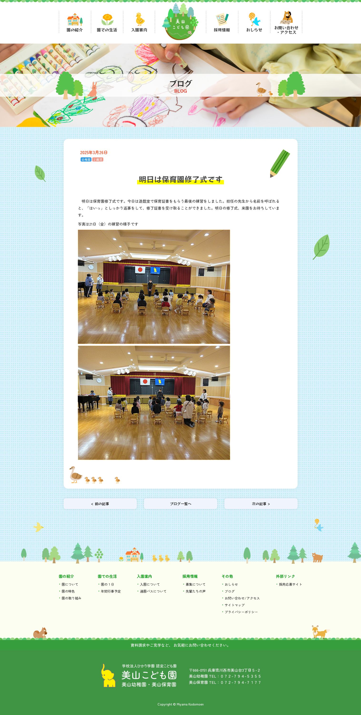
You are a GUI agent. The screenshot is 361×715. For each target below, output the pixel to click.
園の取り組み (72, 598)
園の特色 (68, 591)
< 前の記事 (100, 503)
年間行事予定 (111, 591)
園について (70, 584)
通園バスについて (153, 591)
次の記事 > (261, 503)
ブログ (230, 591)
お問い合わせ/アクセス (242, 598)
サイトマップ (235, 605)
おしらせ (231, 584)
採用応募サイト (290, 584)
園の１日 (107, 584)
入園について (150, 584)
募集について (196, 584)
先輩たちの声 (196, 591)
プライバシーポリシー (241, 611)
